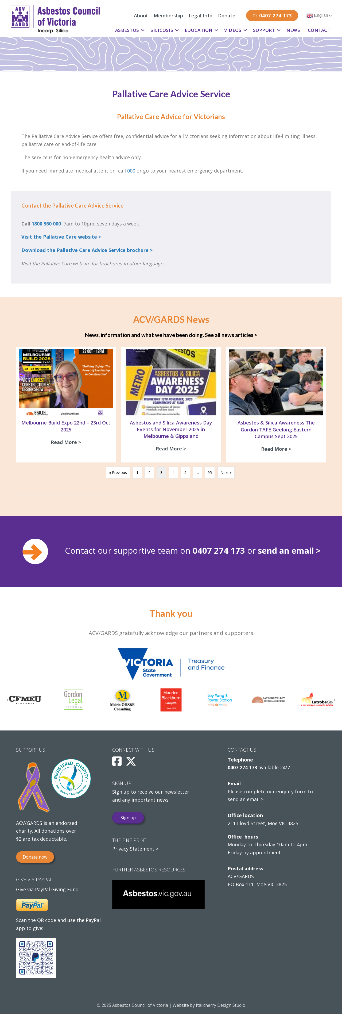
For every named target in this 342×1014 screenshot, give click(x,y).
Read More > (67, 441)
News (293, 30)
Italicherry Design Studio (220, 1005)
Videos (233, 30)
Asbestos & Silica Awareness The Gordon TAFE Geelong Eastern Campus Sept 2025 (276, 429)
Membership (168, 15)
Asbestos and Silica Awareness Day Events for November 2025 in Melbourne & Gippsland (171, 429)
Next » (226, 472)
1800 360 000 (46, 223)
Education (199, 30)
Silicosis (161, 30)
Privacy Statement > (135, 848)
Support (264, 30)
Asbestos (127, 30)
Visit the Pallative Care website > (61, 237)
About (141, 15)
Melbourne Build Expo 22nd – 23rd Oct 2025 (65, 426)
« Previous (118, 472)
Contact (319, 30)
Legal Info (200, 15)
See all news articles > (231, 335)
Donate (226, 15)
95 (210, 472)
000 (131, 170)
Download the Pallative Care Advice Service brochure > (87, 250)
